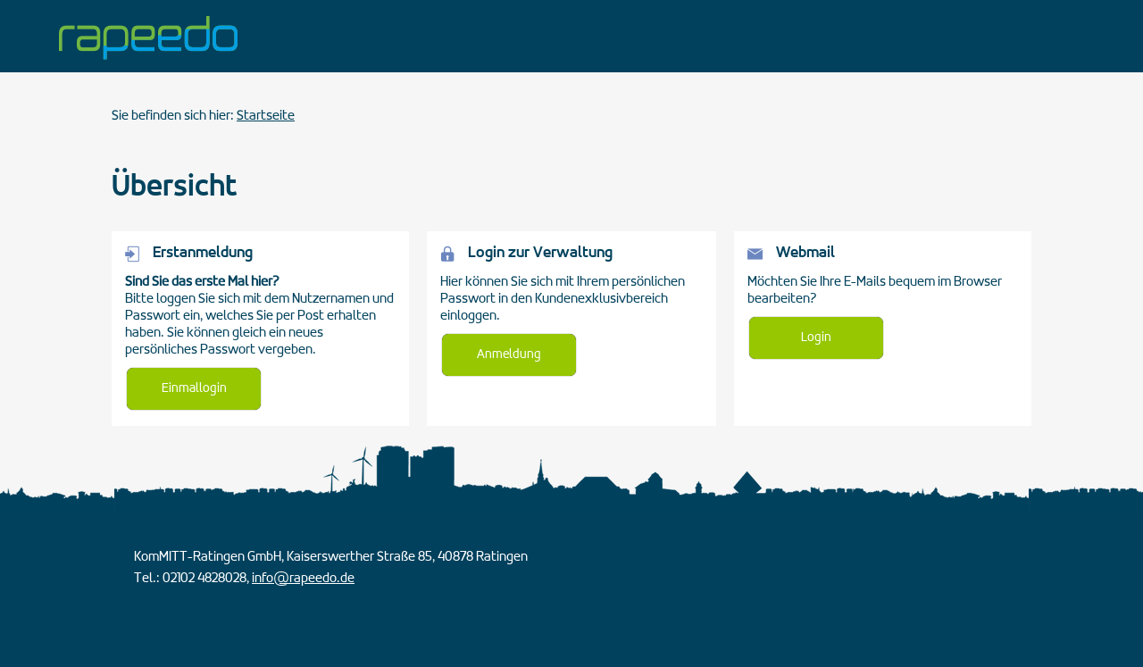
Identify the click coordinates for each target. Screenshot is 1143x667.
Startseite (266, 116)
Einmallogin (194, 389)
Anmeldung (509, 355)
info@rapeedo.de (303, 578)
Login (816, 338)
